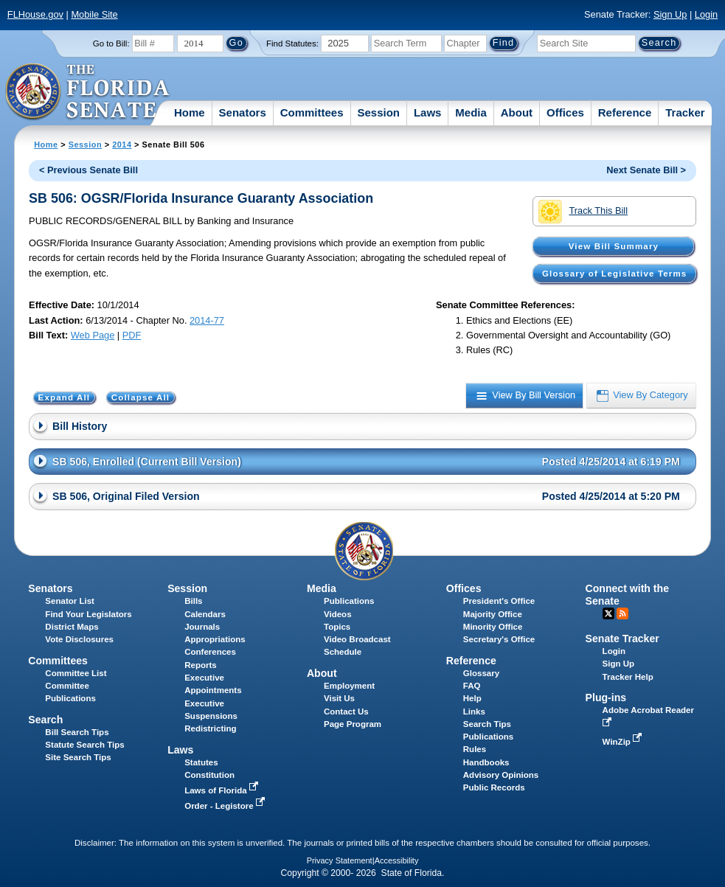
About (517, 112)
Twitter (608, 613)
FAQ (472, 685)
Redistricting (210, 728)
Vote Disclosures (79, 639)
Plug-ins (606, 697)
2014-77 (207, 320)
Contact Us (346, 711)
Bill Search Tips (76, 732)
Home (189, 112)
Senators (242, 112)
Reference (625, 112)
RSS (622, 613)
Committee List (75, 673)
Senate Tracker (622, 638)
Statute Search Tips (84, 744)
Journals (202, 626)
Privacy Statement (339, 860)
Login (706, 14)
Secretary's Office (499, 639)
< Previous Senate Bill (88, 169)
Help (472, 698)
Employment (349, 685)
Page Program (352, 724)
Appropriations (215, 639)
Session (378, 112)
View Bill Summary (614, 246)
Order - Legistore (226, 805)
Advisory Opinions (500, 775)
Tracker (684, 112)
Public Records (494, 787)
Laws (428, 112)
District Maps (71, 626)
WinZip (624, 741)
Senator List (69, 600)
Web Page (93, 335)
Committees (312, 112)
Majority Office (492, 614)
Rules (474, 749)
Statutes (201, 762)
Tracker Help (628, 676)
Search (45, 720)
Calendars (205, 614)
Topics (337, 626)
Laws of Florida (222, 790)
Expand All (64, 397)
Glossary (481, 673)
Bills (193, 600)
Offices (565, 112)
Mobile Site (94, 14)
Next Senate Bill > (646, 169)
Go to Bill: (111, 43)
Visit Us (339, 698)
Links (474, 711)
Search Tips (487, 724)
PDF (132, 335)
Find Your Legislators (88, 614)
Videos (338, 614)
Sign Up (670, 14)
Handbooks (486, 762)
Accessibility (397, 860)
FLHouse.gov (35, 14)
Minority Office (493, 626)
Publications (349, 600)
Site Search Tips (78, 757)
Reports (200, 665)
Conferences (210, 651)
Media (471, 112)
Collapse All (140, 397)
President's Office (499, 600)
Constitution (209, 775)
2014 (121, 144)
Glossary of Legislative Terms (614, 273)
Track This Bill (583, 211)
